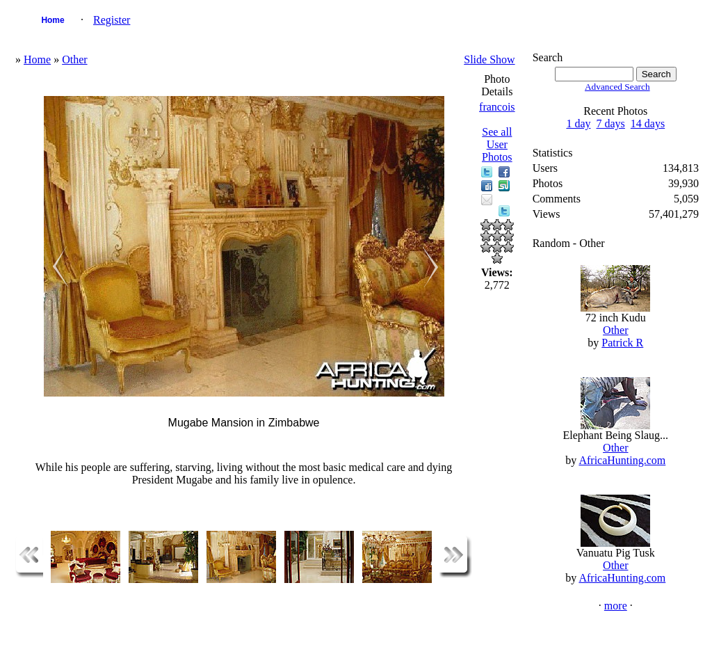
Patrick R (622, 343)
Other (74, 59)
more (615, 606)
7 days (611, 123)
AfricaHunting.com (621, 460)
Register (111, 20)
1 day (578, 123)
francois (497, 107)
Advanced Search (617, 86)
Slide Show (489, 59)
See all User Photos (497, 144)
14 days (648, 123)
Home (52, 20)
